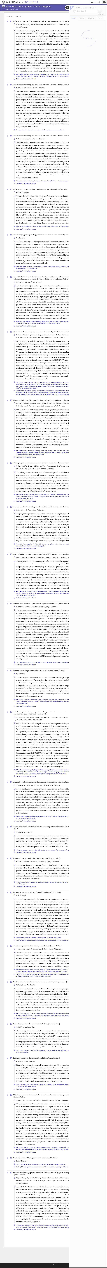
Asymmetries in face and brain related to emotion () (36, 858)
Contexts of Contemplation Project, (26, 974)
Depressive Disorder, (64, 700)
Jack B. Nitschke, (22, 466)
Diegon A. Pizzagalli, (23, 24)
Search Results (14, 9)
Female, (18, 76)
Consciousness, (25, 1050)
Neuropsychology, (31, 937)
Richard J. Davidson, (23, 335)
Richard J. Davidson (22, 27)
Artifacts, (26, 74)
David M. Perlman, (48, 1100)
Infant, (50, 702)
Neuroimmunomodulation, (24, 455)
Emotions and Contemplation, (45, 1167)
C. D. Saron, (38, 785)
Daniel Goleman (21, 1161)
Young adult (41, 546)
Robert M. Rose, (35, 469)
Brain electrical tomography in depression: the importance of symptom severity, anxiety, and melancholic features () (53, 1173)
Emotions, (28, 130)
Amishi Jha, (20, 1027)
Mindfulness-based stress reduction (27, 388)
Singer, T (39, 282)
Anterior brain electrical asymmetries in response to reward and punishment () (46, 603)
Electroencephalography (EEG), (40, 382)
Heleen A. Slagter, (32, 949)
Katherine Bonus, (47, 337)
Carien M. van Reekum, (24, 510)
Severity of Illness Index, (52, 1227)
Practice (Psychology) (60, 971)
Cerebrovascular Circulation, (49, 1148)
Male (33, 818)
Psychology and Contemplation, (25, 976)
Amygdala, (19, 266)
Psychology (57, 937)
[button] (104, 2)
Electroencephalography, (66, 74)
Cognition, (63, 495)
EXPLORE (96, 2)
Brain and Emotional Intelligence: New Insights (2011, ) (35, 1158)
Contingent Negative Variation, (43, 662)
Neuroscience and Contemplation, (26, 394)
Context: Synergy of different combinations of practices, (51, 970)
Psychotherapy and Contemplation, (60, 392)
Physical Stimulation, (68, 497)
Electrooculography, (22, 453)
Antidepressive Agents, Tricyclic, (29, 770)
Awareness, (25, 970)
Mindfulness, (50, 384)
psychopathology (32, 268)
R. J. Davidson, (21, 785)
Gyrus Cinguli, (43, 772)
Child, (36, 700)
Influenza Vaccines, (67, 453)
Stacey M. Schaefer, (39, 1180)
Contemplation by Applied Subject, (26, 391)
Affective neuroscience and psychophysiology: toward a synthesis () (42, 189)
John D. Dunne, (44, 949)
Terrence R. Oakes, (48, 1178)
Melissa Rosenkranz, (63, 335)
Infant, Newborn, (58, 702)
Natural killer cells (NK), (50, 386)
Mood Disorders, (61, 266)
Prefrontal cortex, (21, 268)
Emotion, (49, 1164)
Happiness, (22, 818)
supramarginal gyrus (53, 323)
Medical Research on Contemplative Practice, (68, 391)
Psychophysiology (66, 226)
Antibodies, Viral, (29, 451)
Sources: (6, 9)
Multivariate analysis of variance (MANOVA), (29, 386)
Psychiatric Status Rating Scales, (35, 1227)
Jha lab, (54, 1085)
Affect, (22, 74)
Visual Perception (21, 884)
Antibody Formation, (41, 451)
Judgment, (43, 76)
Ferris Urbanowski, (22, 337)
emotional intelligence (59, 1164)
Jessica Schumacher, (49, 335)
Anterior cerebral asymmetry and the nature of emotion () (39, 670)
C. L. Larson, (64, 717)
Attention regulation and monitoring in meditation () (37, 946)
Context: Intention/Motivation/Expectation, (33, 1164)
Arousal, (29, 591)
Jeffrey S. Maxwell (53, 861)
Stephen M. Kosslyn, (22, 469)
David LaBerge (21, 895)
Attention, (19, 937)
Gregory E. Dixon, (34, 466)
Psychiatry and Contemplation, (45, 391)
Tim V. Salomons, (22, 557)
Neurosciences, (55, 226)
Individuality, (52, 266)
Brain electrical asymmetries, (25, 662)
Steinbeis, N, (20, 282)
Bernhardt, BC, (30, 282)
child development (21, 703)
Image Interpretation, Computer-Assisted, (34, 1149)
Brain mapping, (34, 74)
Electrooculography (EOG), (59, 382)
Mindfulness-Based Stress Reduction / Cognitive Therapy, (32, 392)
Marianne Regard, (65, 24)
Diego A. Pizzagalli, (22, 1178)
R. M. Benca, (28, 720)
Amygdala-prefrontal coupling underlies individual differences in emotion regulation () (49, 507)
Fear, (17, 818)
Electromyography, (47, 544)
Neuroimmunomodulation (57, 130)
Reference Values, (49, 1015)
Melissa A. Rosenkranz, (24, 88)
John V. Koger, (51, 1180)
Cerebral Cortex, (45, 74)
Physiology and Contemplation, (45, 394)
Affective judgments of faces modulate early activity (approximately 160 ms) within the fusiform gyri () (54, 21)
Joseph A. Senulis (51, 607)
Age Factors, (23, 850)
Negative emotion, (67, 662)
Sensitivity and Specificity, (63, 1015)
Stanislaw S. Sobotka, (23, 607)
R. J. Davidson (20, 238)
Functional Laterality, (27, 76)
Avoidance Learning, (33, 495)
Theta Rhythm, (40, 774)
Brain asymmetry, (25, 382)
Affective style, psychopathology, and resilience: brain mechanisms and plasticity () (47, 234)
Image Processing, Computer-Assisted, (33, 593)
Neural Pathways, (43, 130)
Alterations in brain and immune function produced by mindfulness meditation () (47, 400)
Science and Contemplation (63, 394)
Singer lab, (19, 321)
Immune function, (21, 384)
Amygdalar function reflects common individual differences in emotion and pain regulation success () (54, 554)
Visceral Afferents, (21, 498)
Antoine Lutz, (20, 949)
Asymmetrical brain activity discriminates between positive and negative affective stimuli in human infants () (53, 827)
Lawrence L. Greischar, (52, 557)
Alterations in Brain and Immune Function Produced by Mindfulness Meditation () (48, 332)
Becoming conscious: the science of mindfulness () (36, 1024)
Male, (60, 497)
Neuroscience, (61, 386)
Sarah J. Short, (62, 466)
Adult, (18, 74)
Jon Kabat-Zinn (30, 1027)
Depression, (58, 1225)
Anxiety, (50, 451)
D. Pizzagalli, (20, 717)
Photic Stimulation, (21, 595)
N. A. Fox (29, 832)
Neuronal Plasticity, (45, 226)
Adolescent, (19, 495)
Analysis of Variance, (30, 1225)
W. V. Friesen (56, 785)
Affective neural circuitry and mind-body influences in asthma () (41, 84)
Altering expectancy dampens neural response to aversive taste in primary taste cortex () (49, 463)
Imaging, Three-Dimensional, (63, 772)
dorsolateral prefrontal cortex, (32, 321)
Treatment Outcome (60, 774)
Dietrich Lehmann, (37, 24)
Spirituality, (19, 1086)
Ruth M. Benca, (62, 1180)
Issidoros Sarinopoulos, (48, 466)
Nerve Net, (70, 266)
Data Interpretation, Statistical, (45, 591)
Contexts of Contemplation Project (26, 79)
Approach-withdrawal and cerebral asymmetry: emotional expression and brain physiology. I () (52, 782)
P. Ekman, (30, 785)
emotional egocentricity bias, (50, 321)
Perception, (50, 937)
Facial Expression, (43, 882)
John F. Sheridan (59, 337)
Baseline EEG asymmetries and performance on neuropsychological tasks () (45, 982)
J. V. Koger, (19, 720)
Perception (30, 498)
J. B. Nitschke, (45, 717)
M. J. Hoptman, (21, 985)
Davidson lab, (54, 74)
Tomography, (50, 774)
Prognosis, (32, 774)
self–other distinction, (22, 323)
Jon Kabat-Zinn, (35, 335)
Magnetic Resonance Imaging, (56, 76)
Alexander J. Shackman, (38, 861)
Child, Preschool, (43, 700)
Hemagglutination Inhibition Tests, (44, 453)
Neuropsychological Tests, (36, 1015)
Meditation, (42, 384)
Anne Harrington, (35, 337)
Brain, (23, 130)
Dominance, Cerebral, (67, 816)
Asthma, (18, 130)
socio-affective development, (38, 323)
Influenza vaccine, (32, 384)
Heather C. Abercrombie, (24, 1180)
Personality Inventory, (22, 774)
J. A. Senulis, (47, 785)
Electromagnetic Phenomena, (25, 772)
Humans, (36, 76)
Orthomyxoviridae (38, 455)
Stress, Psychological (22, 1052)
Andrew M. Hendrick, (51, 24)
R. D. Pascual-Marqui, (33, 717)
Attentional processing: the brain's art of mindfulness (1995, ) (37, 892)
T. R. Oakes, (55, 717)
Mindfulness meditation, (61, 384)
